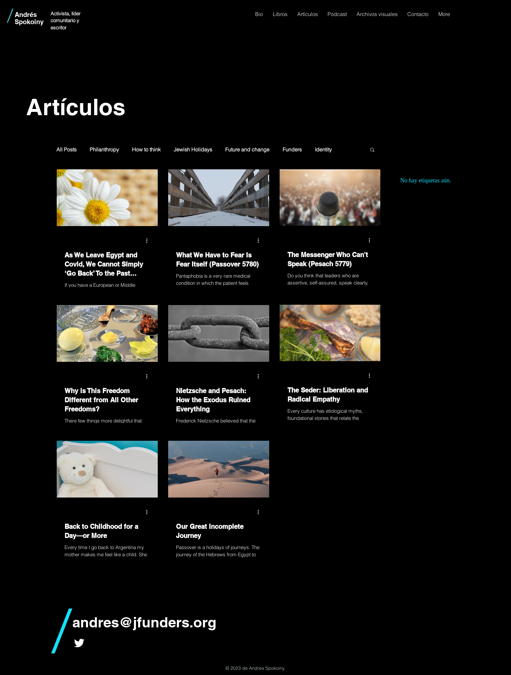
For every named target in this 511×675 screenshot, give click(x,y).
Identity (323, 149)
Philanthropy (104, 149)
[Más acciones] (149, 241)
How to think (146, 149)
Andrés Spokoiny (29, 18)
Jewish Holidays (193, 149)
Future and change (247, 149)
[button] (372, 150)
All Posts (66, 149)
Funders (292, 149)
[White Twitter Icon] (79, 643)
